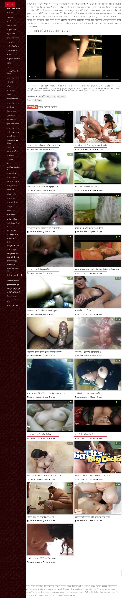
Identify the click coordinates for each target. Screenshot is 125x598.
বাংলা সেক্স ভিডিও (12, 202)
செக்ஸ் (9, 227)
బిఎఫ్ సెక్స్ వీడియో (12, 234)
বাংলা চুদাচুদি (11, 215)
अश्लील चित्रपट (11, 265)
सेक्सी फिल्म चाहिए (12, 261)
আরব (8, 67)
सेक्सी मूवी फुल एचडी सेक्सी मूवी (14, 276)
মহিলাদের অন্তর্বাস (12, 99)
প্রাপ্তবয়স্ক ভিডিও (88, 4)
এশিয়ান (9, 86)
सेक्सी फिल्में (10, 242)
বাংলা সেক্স (10, 13)
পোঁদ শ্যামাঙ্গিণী (11, 120)
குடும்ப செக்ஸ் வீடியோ (12, 301)
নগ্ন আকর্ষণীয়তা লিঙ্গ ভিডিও (13, 72)
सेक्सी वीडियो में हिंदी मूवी (13, 292)
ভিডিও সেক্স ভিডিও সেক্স (13, 269)
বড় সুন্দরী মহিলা (12, 30)
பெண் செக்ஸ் (11, 296)
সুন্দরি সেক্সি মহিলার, (13, 50)
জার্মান (9, 55)
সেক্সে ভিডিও (11, 211)
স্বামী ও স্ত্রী (10, 82)
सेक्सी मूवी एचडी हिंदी (12, 254)
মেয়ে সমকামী (11, 90)
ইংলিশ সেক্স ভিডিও (13, 281)
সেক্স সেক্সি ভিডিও (12, 151)
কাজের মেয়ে (10, 17)
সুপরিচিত (61, 96)
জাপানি (9, 21)
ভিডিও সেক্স (10, 190)
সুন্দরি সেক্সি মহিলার (13, 38)
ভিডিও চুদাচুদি (11, 194)
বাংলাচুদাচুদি (11, 156)
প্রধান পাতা (10, 4)
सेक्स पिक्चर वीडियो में (12, 231)
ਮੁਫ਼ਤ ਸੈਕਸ (10, 160)
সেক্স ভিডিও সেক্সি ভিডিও (63, 16)
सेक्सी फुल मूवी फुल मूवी (13, 289)
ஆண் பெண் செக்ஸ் (13, 223)
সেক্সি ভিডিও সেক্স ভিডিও (12, 141)
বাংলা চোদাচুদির (12, 177)
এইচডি (9, 63)
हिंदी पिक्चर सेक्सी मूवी (13, 285)
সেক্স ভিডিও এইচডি (13, 181)
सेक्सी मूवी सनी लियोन (13, 246)
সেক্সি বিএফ (37, 100)
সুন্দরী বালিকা (11, 42)
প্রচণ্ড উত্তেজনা (11, 107)
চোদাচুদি (9, 206)
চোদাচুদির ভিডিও (12, 186)
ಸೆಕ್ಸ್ (8, 163)
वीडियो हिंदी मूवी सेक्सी (13, 257)
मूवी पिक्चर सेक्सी (11, 238)
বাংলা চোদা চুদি (11, 198)
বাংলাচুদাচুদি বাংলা (13, 173)
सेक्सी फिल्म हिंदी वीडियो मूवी (13, 168)
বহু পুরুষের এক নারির (13, 59)
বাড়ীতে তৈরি (11, 34)
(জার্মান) (9, 95)
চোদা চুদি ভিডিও (12, 219)
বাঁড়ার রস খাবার (12, 25)
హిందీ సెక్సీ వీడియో (12, 306)
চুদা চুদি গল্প (10, 147)
